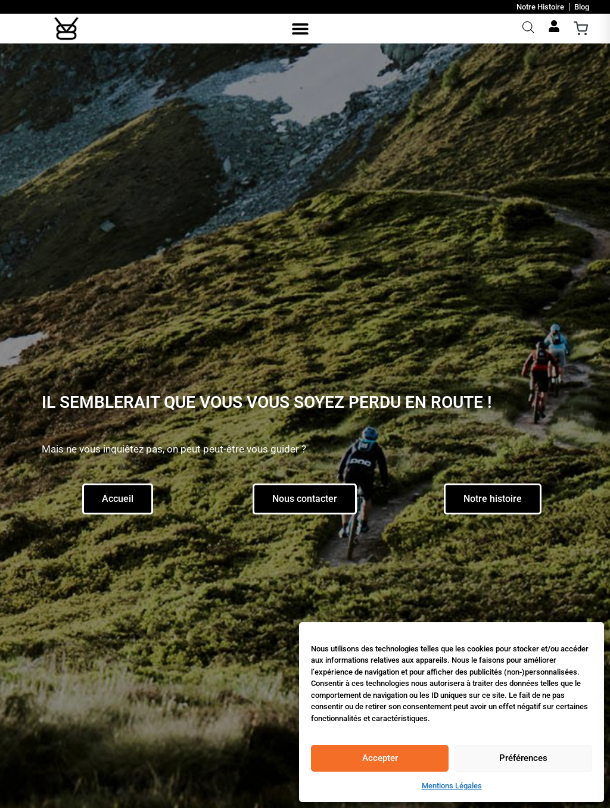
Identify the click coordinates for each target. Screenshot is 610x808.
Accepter (380, 758)
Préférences (523, 758)
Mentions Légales (452, 785)
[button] (300, 28)
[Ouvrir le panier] (581, 28)
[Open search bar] (527, 27)
